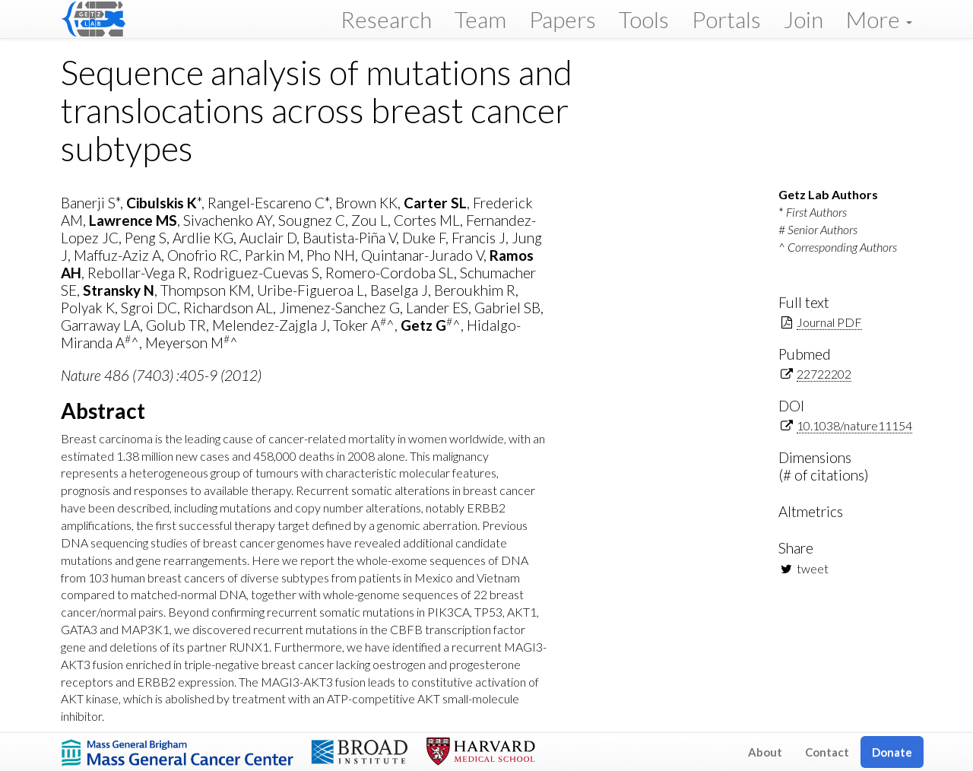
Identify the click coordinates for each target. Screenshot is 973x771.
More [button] (879, 19)
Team (480, 19)
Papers (562, 19)
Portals (726, 19)
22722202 (824, 373)
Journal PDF (829, 322)
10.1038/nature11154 (854, 425)
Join (803, 19)
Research (386, 19)
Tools (644, 19)
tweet (813, 568)
